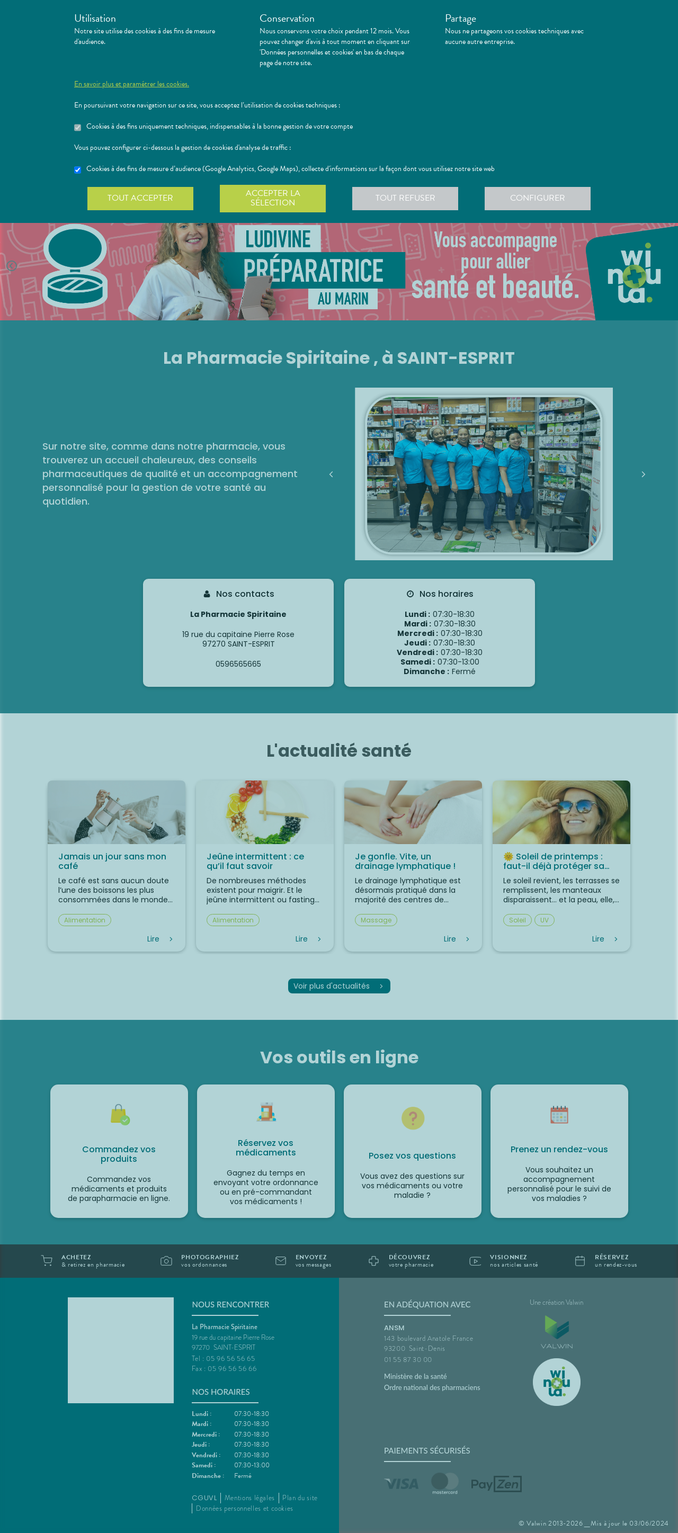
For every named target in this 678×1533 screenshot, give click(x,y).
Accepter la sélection (273, 198)
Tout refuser (405, 198)
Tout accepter (140, 198)
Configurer (537, 198)
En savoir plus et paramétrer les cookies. (131, 84)
